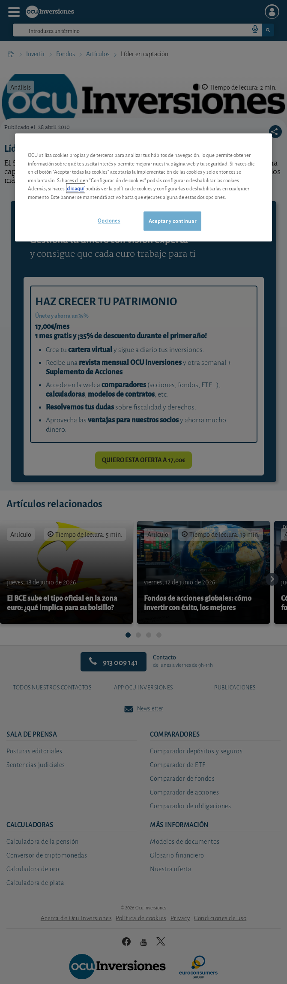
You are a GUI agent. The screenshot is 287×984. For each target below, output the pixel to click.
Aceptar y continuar (172, 221)
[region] (143, 187)
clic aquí (75, 188)
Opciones (109, 221)
